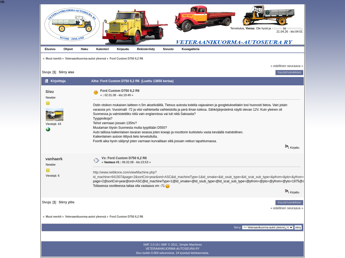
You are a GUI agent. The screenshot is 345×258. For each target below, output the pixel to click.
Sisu (50, 91)
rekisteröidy (294, 28)
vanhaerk (54, 159)
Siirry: (237, 227)
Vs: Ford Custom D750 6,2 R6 (124, 158)
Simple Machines (190, 244)
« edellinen (278, 66)
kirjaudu (277, 28)
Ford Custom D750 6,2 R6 (119, 91)
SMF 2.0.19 (150, 244)
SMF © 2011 (169, 244)
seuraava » (295, 66)
